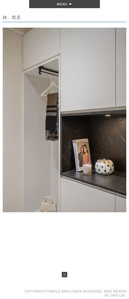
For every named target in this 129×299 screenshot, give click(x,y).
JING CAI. (118, 295)
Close (64, 276)
